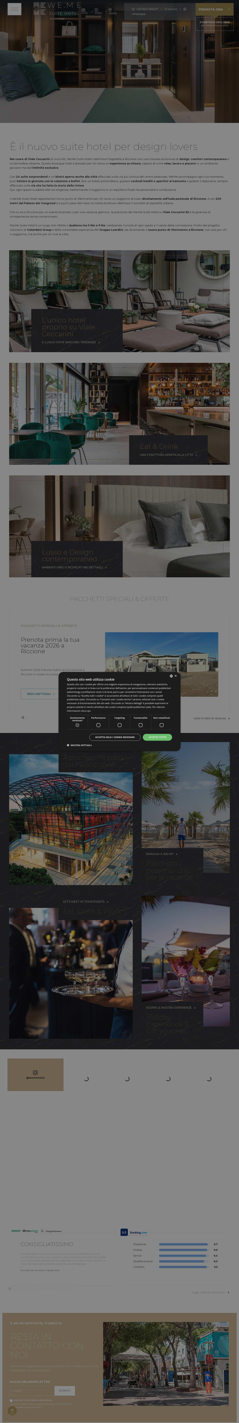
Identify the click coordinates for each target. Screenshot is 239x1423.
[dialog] (119, 711)
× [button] (175, 676)
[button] (79, 745)
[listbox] (171, 676)
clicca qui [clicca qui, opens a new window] (86, 710)
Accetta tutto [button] (157, 737)
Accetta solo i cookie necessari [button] (115, 737)
